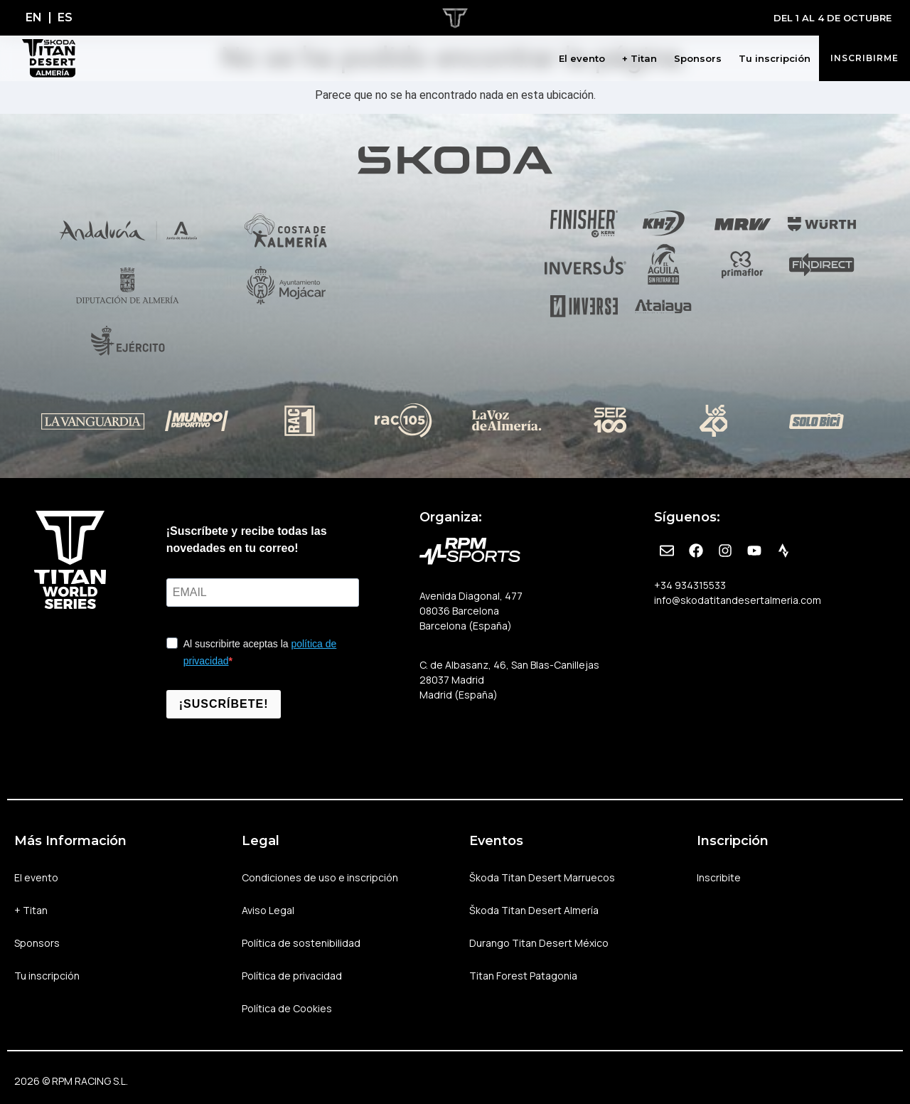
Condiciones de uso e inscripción (320, 877)
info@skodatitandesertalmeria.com (737, 600)
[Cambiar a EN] (33, 17)
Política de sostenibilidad (301, 943)
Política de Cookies (287, 1008)
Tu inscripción (774, 58)
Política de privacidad (292, 975)
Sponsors (698, 58)
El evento (582, 58)
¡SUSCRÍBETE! (224, 704)
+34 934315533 (690, 585)
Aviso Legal (268, 910)
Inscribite (719, 877)
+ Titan (639, 58)
